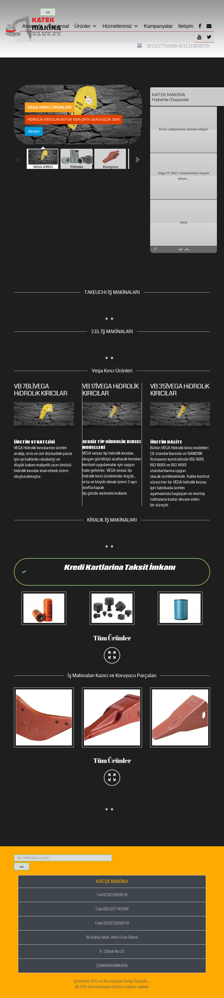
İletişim (185, 26)
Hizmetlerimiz (120, 26)
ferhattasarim (99, 987)
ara (48, 12)
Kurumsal (58, 26)
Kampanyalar (158, 26)
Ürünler (85, 26)
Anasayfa (32, 26)
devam (60, 131)
